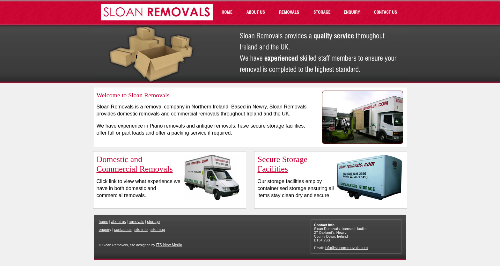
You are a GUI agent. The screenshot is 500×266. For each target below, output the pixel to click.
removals (136, 221)
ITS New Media (169, 245)
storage (153, 221)
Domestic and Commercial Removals (135, 164)
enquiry (105, 229)
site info (141, 229)
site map (158, 229)
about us (118, 221)
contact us (123, 229)
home (103, 221)
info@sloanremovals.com (346, 248)
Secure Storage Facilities (283, 164)
